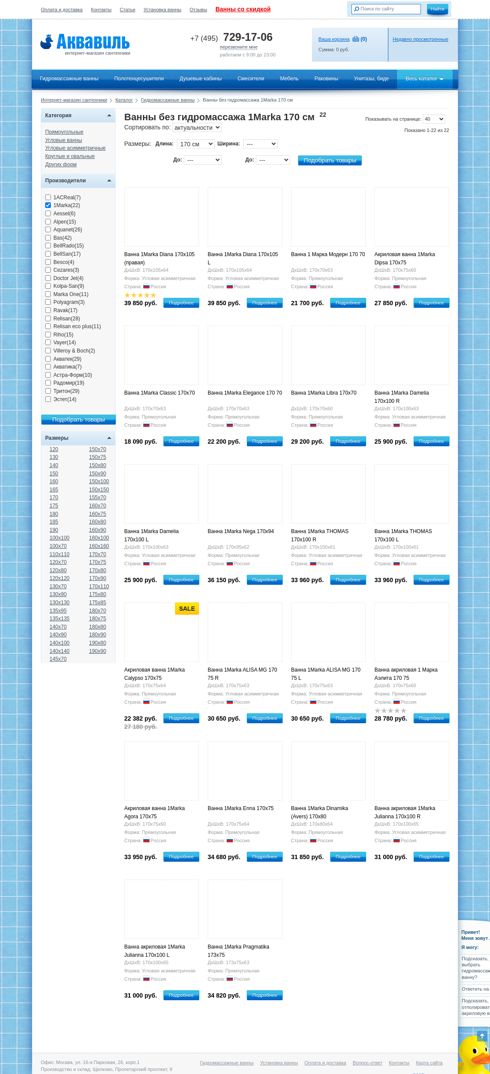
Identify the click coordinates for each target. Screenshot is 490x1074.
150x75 (97, 457)
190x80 (97, 643)
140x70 (58, 627)
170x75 (97, 562)
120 (54, 449)
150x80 (97, 465)
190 (54, 530)
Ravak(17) (61, 310)
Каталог (124, 99)
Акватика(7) (63, 367)
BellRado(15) (64, 246)
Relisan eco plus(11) (73, 326)
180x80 (97, 627)
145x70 (58, 659)
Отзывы (198, 9)
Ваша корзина (334, 39)
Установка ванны (163, 9)
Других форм (61, 164)
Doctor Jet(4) (64, 278)
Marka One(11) (67, 294)
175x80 (97, 594)
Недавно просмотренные (420, 39)
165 (54, 490)
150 (54, 474)
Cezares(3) (62, 270)
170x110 (99, 586)
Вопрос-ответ (367, 1062)
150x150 (99, 490)
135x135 (60, 619)
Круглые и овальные (70, 156)
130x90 (58, 594)
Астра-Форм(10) (68, 375)
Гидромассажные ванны (69, 79)
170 (54, 497)
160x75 (97, 514)
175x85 (97, 603)
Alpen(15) (60, 222)
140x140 (60, 651)
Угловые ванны (63, 140)
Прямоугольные (64, 132)
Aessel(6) (60, 214)
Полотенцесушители (139, 79)
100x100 (60, 538)
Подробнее (181, 302)
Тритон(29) (62, 391)
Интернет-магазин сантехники (74, 99)
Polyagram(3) (65, 302)
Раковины (326, 79)
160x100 (99, 538)
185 (54, 522)
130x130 (60, 603)
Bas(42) (58, 238)
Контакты (101, 9)
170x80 (97, 570)
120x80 (58, 570)
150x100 (99, 481)
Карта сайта (429, 1062)
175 (54, 506)
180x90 (97, 635)
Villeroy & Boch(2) (70, 351)
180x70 (97, 611)
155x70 (97, 497)
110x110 (60, 554)
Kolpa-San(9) (64, 286)
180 (54, 514)
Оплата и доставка (62, 9)
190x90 (97, 651)
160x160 (99, 546)
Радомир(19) (64, 383)
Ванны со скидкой (243, 9)
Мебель (289, 79)
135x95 (58, 611)
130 (54, 457)
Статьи (128, 9)
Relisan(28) (62, 319)
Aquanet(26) (63, 230)
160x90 (97, 530)
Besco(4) (59, 262)
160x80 (97, 522)
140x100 (60, 643)
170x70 (97, 554)
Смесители (251, 79)
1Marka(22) (62, 205)
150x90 (97, 474)
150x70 (97, 449)
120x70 (58, 562)
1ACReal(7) (63, 197)
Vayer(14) (60, 342)
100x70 (58, 546)
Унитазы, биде (371, 79)
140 (54, 465)
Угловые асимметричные (75, 148)
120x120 (60, 578)
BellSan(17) (63, 254)
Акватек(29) (63, 359)
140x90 (58, 635)
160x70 (97, 506)
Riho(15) (59, 335)
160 (54, 481)
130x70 (58, 586)
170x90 (97, 578)
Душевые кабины (201, 79)
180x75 (97, 619)
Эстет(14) (60, 399)
